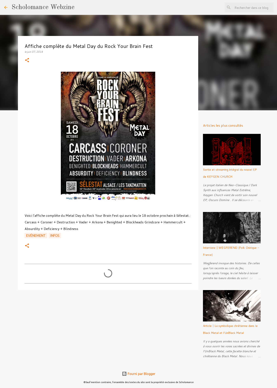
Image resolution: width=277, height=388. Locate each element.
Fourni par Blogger (138, 374)
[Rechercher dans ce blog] (252, 7)
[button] (27, 60)
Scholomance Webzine (43, 7)
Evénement (36, 235)
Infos (54, 235)
